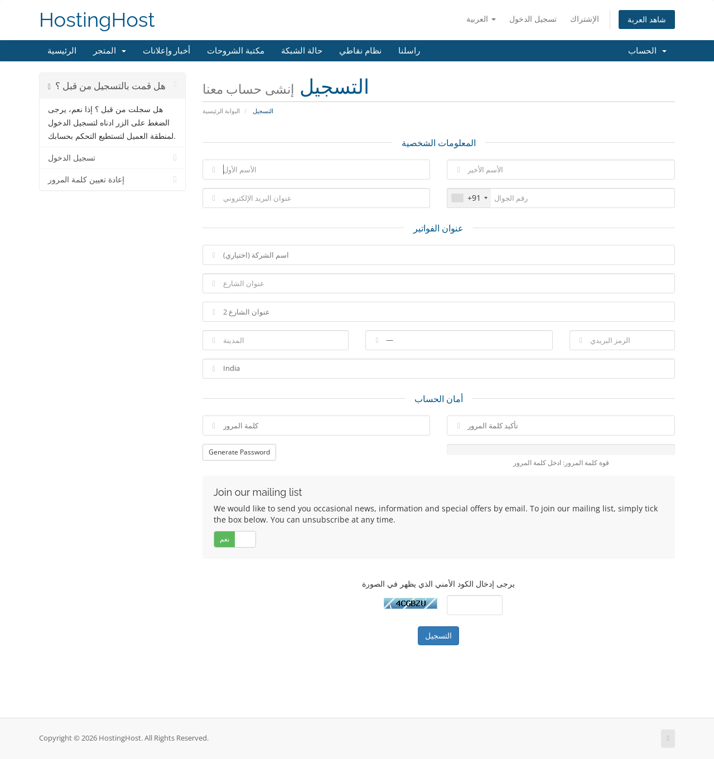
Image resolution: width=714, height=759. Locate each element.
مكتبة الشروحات (235, 51)
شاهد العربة (647, 19)
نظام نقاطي (360, 51)
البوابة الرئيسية (221, 111)
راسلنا (409, 51)
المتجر (109, 51)
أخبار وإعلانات (167, 51)
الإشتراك (584, 18)
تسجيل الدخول (533, 18)
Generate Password (239, 452)
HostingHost (97, 20)
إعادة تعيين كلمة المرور (112, 179)
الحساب (647, 51)
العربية (481, 18)
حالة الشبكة (301, 51)
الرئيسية (61, 51)
